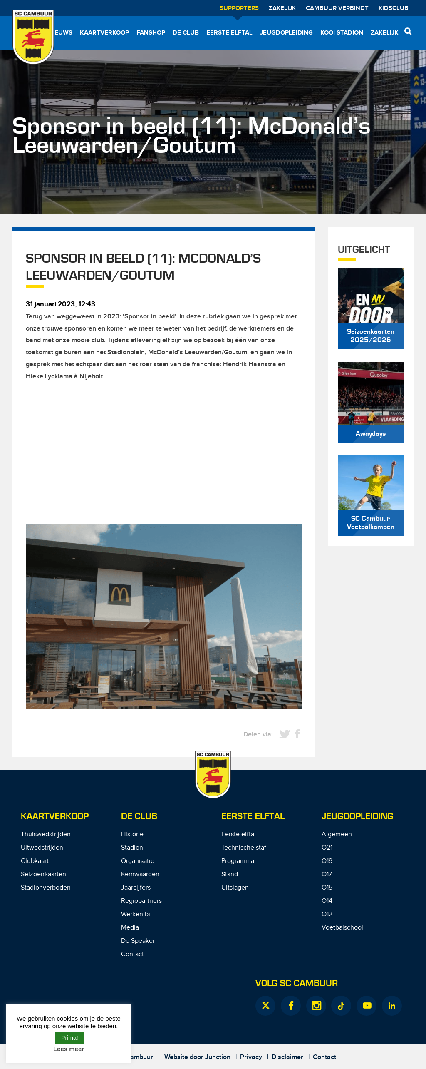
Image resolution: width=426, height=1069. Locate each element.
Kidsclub (394, 8)
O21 (327, 848)
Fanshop (150, 33)
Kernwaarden (140, 874)
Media (130, 928)
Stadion (132, 848)
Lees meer (68, 1048)
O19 (327, 861)
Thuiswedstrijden (46, 834)
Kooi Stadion (341, 33)
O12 (327, 914)
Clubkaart (35, 861)
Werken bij (136, 914)
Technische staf (243, 848)
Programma (237, 861)
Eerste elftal (229, 33)
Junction (217, 1057)
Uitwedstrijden (42, 848)
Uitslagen (235, 888)
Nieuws (60, 33)
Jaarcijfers (136, 888)
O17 (327, 874)
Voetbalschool (342, 928)
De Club (186, 33)
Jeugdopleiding (286, 33)
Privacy (251, 1057)
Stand (229, 874)
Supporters (239, 8)
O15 (327, 888)
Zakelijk (282, 8)
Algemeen (337, 834)
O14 (327, 901)
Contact (132, 954)
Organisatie (137, 861)
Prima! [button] (69, 1037)
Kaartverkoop (104, 33)
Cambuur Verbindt (337, 8)
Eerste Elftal (253, 816)
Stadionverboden (46, 888)
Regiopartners (141, 901)
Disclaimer (287, 1057)
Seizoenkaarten (43, 874)
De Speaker (138, 941)
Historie (132, 834)
